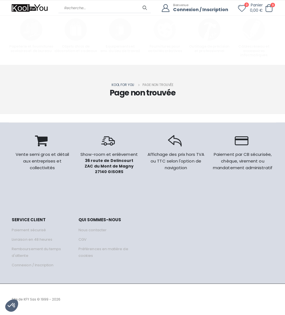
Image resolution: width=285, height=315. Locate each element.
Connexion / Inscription (200, 10)
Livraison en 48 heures (32, 239)
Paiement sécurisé (29, 230)
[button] (269, 8)
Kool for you (123, 84)
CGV (82, 239)
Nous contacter (92, 230)
